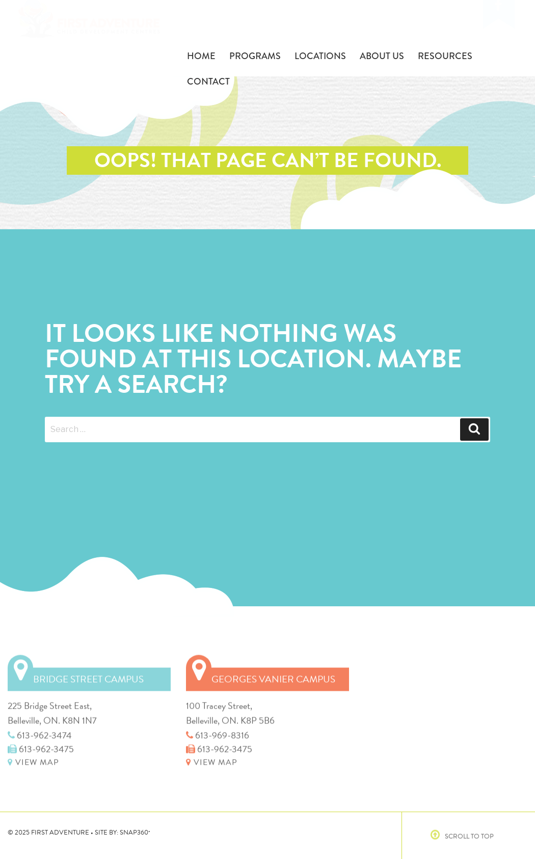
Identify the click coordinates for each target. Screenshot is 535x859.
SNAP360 (135, 832)
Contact (208, 81)
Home (201, 56)
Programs (255, 56)
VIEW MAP (33, 760)
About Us (382, 56)
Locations (320, 56)
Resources (445, 56)
